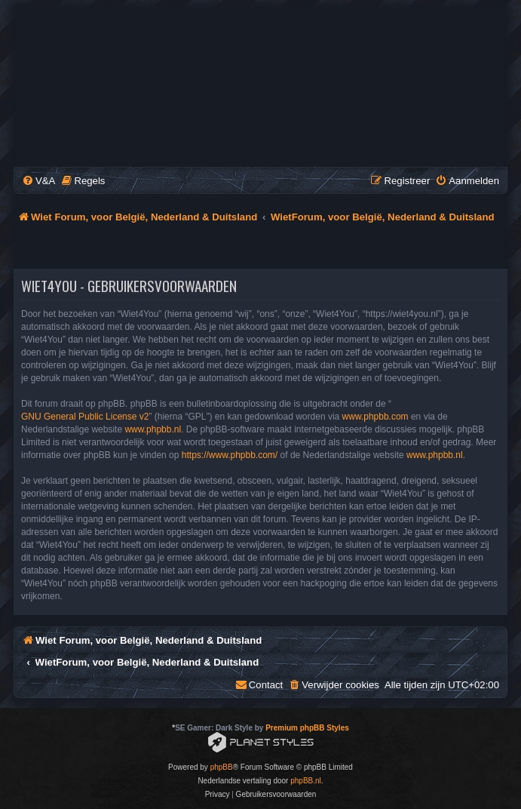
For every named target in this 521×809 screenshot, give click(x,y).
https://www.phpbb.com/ (229, 455)
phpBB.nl (305, 781)
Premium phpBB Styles (307, 728)
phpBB (221, 767)
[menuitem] (38, 181)
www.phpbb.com (375, 416)
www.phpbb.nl (152, 429)
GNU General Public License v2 (85, 416)
